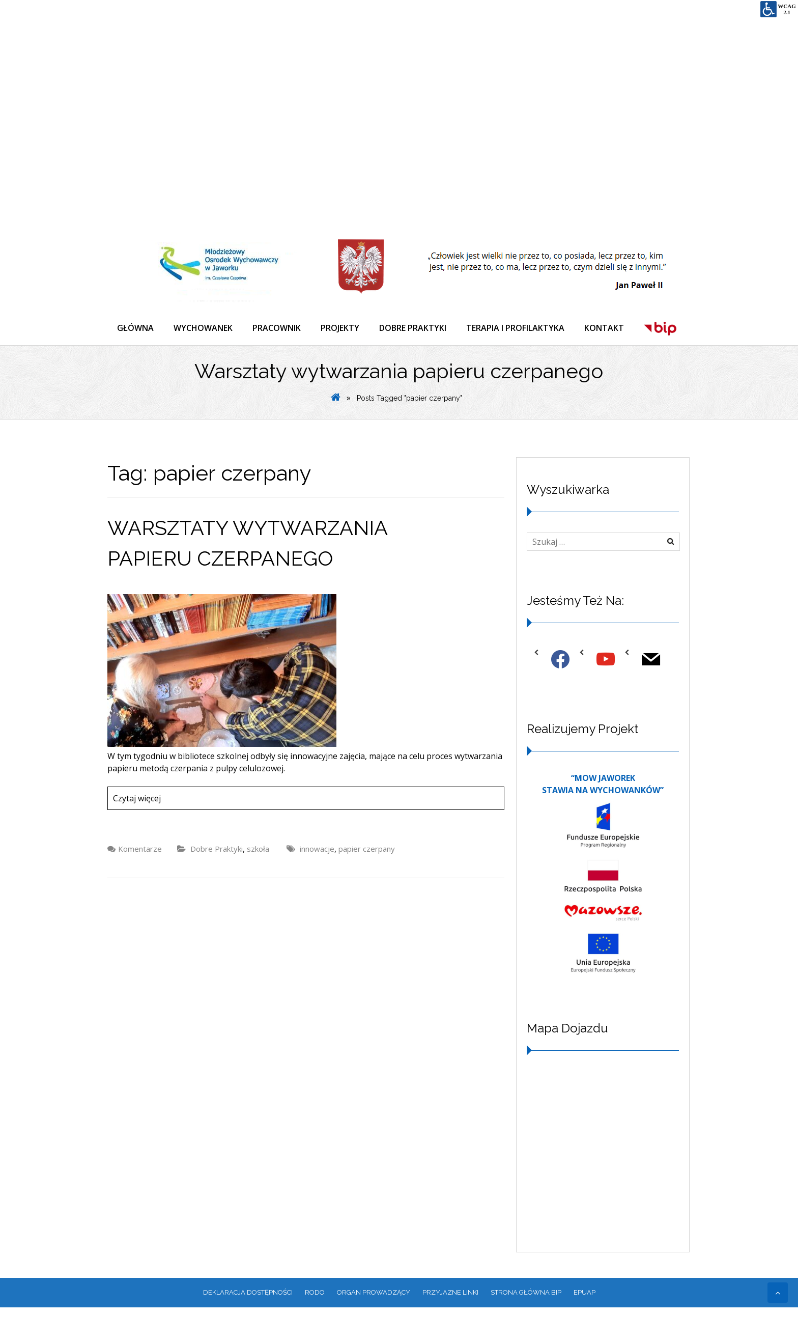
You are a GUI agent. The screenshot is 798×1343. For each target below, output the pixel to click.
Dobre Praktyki (216, 884)
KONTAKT (608, 327)
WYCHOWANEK (204, 327)
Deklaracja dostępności (248, 1328)
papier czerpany (366, 884)
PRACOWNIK (278, 327)
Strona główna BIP (526, 1328)
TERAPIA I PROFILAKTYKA (518, 327)
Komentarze (140, 884)
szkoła (258, 884)
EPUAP (584, 1328)
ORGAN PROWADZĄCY (373, 1328)
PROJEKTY (342, 327)
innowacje (317, 884)
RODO (315, 1328)
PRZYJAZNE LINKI (450, 1328)
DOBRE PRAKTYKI (415, 327)
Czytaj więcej (137, 834)
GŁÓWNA (136, 327)
